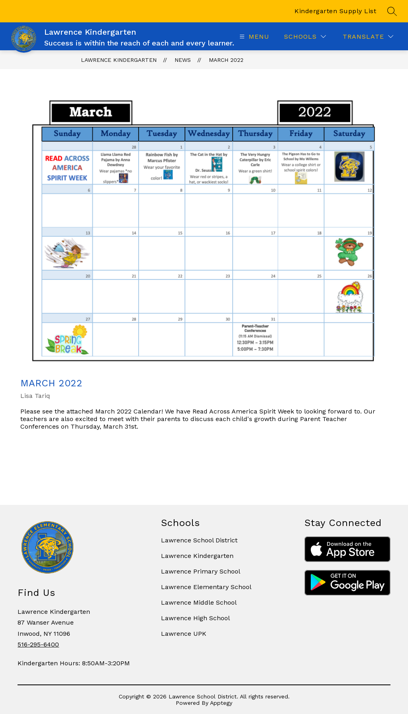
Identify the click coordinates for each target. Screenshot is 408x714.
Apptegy (221, 703)
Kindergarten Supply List (335, 11)
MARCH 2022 (226, 60)
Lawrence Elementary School (206, 587)
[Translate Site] (368, 37)
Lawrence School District (199, 540)
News (183, 60)
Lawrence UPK (183, 633)
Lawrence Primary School (200, 571)
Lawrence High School (195, 618)
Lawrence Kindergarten (119, 60)
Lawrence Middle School (199, 602)
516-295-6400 (38, 644)
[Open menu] (253, 37)
